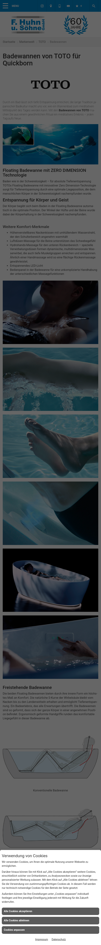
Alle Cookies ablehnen (16, 920)
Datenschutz (59, 939)
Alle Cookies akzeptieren (18, 911)
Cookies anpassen (14, 929)
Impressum (41, 939)
